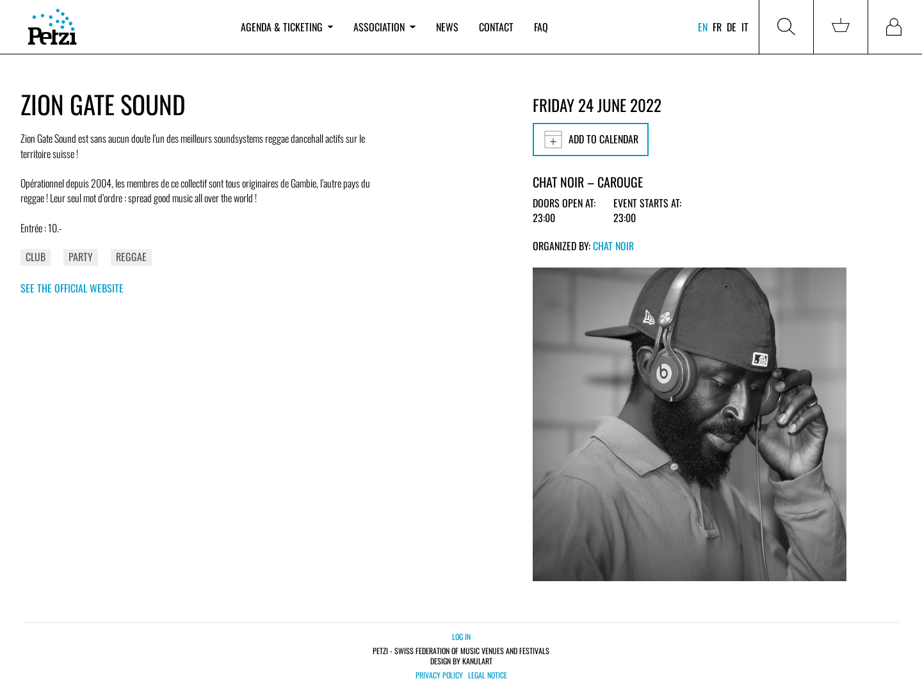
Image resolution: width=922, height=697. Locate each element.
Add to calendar (590, 139)
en (703, 27)
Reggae (131, 256)
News (447, 27)
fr (717, 27)
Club (35, 256)
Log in (461, 636)
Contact (496, 27)
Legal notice (487, 675)
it (744, 27)
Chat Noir (613, 245)
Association (384, 27)
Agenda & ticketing (287, 27)
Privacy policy (439, 675)
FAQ (541, 27)
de (731, 27)
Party (81, 256)
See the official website (72, 288)
